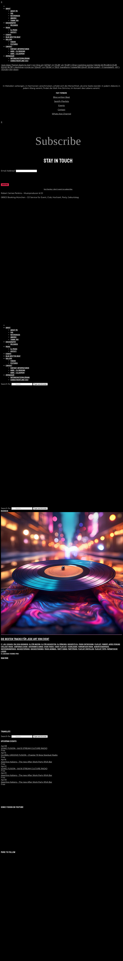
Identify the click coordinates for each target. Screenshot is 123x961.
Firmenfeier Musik (85, 647)
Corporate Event (21, 647)
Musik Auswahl (51, 649)
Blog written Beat (61, 97)
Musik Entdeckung (86, 644)
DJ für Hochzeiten (48, 644)
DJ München (62, 644)
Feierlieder (72, 647)
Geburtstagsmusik (101, 647)
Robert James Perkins (111, 644)
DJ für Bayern (35, 644)
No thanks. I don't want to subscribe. (58, 189)
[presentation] (19, 178)
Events (61, 105)
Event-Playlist (61, 647)
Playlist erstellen (86, 649)
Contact (61, 110)
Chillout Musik (7, 647)
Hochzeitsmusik (23, 649)
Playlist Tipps (100, 649)
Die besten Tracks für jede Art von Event (25, 639)
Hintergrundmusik (8, 649)
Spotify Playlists (61, 101)
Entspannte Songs (36, 647)
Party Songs (62, 649)
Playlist (98, 644)
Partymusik (72, 649)
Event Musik (49, 647)
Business (4, 511)
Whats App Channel (61, 114)
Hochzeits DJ (73, 644)
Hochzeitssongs (37, 649)
